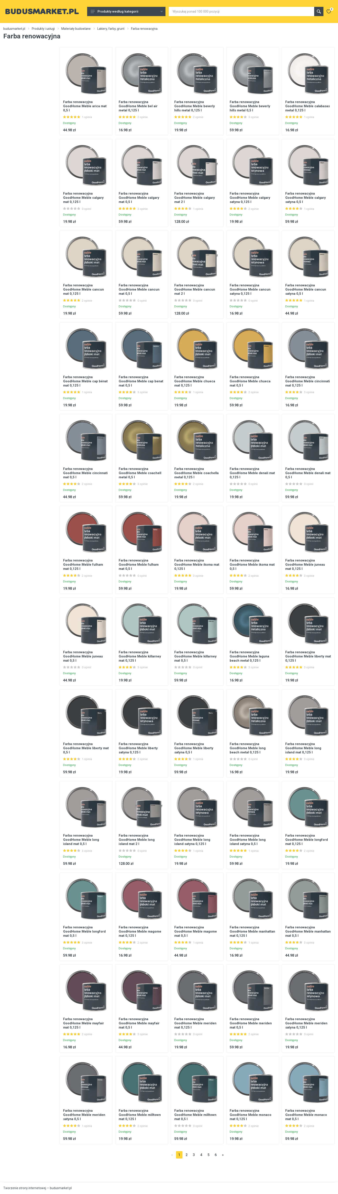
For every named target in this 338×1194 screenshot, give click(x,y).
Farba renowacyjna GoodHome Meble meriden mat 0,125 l (195, 1023)
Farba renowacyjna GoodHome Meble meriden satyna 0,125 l (306, 1023)
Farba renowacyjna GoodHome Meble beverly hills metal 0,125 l (194, 106)
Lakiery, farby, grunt (110, 28)
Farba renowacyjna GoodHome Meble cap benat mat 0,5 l (141, 381)
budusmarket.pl (14, 28)
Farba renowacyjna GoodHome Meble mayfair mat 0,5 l (139, 1023)
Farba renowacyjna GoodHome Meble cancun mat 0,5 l (139, 289)
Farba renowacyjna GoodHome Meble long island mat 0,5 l (81, 840)
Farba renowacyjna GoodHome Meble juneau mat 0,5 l (83, 656)
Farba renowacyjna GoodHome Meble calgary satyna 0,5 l (305, 197)
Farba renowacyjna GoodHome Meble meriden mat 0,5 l (251, 1023)
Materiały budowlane (76, 28)
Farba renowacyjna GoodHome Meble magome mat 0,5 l (195, 931)
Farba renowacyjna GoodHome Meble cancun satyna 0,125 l (250, 289)
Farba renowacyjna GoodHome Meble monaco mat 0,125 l (250, 1115)
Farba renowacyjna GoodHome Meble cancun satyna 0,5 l (305, 289)
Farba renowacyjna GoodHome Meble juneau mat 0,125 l (305, 564)
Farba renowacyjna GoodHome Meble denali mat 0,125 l (252, 473)
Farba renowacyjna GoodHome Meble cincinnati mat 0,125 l (307, 381)
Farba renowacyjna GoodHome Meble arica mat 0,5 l (85, 106)
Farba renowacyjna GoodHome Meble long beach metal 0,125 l (248, 748)
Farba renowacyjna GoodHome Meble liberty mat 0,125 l (308, 656)
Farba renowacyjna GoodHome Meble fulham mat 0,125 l (83, 564)
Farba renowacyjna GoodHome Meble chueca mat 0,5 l (250, 381)
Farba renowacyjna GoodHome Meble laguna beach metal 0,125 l (249, 656)
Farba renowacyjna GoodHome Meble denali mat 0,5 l (307, 473)
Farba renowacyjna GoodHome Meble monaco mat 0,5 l (306, 1115)
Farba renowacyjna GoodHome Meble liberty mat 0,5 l (86, 748)
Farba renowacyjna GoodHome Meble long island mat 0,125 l (303, 748)
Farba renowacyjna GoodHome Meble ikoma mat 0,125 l (196, 564)
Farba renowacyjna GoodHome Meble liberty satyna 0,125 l (138, 748)
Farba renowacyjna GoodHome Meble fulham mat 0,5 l (139, 564)
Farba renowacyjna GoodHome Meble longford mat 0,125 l (306, 840)
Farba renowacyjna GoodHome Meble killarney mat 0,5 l (195, 656)
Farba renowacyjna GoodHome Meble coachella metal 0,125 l (196, 473)
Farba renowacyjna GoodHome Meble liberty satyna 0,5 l (193, 748)
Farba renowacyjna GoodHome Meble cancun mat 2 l (194, 289)
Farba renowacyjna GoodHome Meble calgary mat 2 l (194, 197)
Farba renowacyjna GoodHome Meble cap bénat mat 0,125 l (85, 381)
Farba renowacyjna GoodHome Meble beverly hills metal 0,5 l (250, 106)
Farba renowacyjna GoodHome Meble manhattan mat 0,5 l (308, 931)
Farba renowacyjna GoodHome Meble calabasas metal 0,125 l (307, 106)
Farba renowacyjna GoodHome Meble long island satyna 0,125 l (192, 840)
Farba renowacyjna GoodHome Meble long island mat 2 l (137, 840)
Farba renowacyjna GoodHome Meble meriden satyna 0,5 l (84, 1115)
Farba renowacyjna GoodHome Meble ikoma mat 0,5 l (252, 564)
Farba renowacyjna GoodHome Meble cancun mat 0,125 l (83, 289)
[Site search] (241, 11)
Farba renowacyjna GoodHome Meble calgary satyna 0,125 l (250, 197)
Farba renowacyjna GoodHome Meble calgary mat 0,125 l (83, 197)
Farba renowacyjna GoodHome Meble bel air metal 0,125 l (138, 106)
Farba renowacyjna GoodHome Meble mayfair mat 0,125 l (83, 1023)
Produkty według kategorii (127, 11)
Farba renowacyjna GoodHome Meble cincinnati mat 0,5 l (85, 473)
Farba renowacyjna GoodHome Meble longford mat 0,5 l (84, 931)
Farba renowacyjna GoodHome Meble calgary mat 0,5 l (139, 197)
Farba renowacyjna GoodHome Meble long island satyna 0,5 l (248, 840)
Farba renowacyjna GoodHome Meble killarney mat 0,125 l (140, 656)
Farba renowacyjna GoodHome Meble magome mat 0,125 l (140, 931)
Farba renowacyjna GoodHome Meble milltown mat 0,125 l (140, 1115)
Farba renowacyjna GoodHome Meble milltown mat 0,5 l (195, 1115)
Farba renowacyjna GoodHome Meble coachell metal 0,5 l (140, 473)
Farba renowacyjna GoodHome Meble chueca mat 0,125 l (194, 381)
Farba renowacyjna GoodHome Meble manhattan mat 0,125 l (252, 931)
